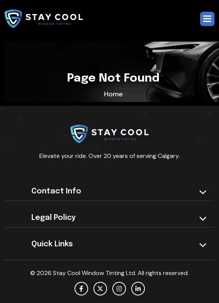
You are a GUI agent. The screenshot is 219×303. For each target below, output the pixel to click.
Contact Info (56, 191)
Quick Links (52, 244)
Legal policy (53, 218)
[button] (207, 19)
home (113, 94)
